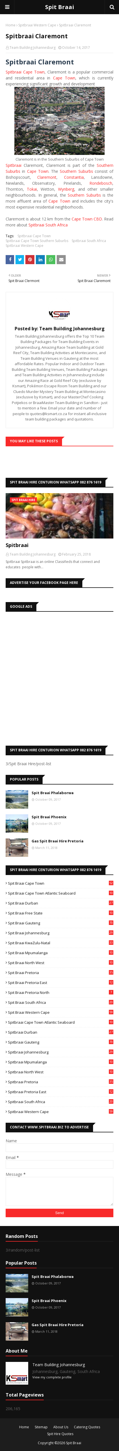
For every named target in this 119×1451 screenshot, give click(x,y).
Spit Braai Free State (60, 913)
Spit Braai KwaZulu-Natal (60, 942)
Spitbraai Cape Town (25, 72)
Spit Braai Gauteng (60, 923)
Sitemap (41, 1427)
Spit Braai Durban (60, 903)
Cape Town (64, 78)
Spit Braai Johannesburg (60, 932)
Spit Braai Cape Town (60, 883)
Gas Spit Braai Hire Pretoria (57, 841)
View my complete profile (52, 1377)
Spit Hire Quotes (60, 1433)
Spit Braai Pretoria (60, 972)
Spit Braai (59, 7)
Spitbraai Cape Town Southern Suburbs (37, 240)
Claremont (46, 177)
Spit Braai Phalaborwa (53, 792)
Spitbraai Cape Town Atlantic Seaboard (60, 1022)
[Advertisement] (59, 677)
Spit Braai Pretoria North (60, 992)
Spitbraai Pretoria (60, 1081)
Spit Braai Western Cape (60, 1012)
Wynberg (66, 189)
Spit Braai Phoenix (49, 816)
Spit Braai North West (60, 962)
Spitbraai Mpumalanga (60, 1062)
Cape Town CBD (87, 219)
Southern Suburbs (76, 171)
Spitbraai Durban (60, 1032)
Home (11, 25)
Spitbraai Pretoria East (60, 1091)
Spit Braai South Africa (60, 1002)
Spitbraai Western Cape (37, 25)
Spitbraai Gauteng (60, 1042)
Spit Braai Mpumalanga (60, 952)
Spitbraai (13, 165)
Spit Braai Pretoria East (60, 982)
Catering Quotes (87, 1427)
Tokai (32, 189)
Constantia (74, 177)
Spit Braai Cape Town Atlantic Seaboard (60, 893)
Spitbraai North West (60, 1071)
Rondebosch (100, 183)
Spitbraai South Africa (48, 225)
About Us (60, 1427)
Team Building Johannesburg (33, 47)
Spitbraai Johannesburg (60, 1052)
